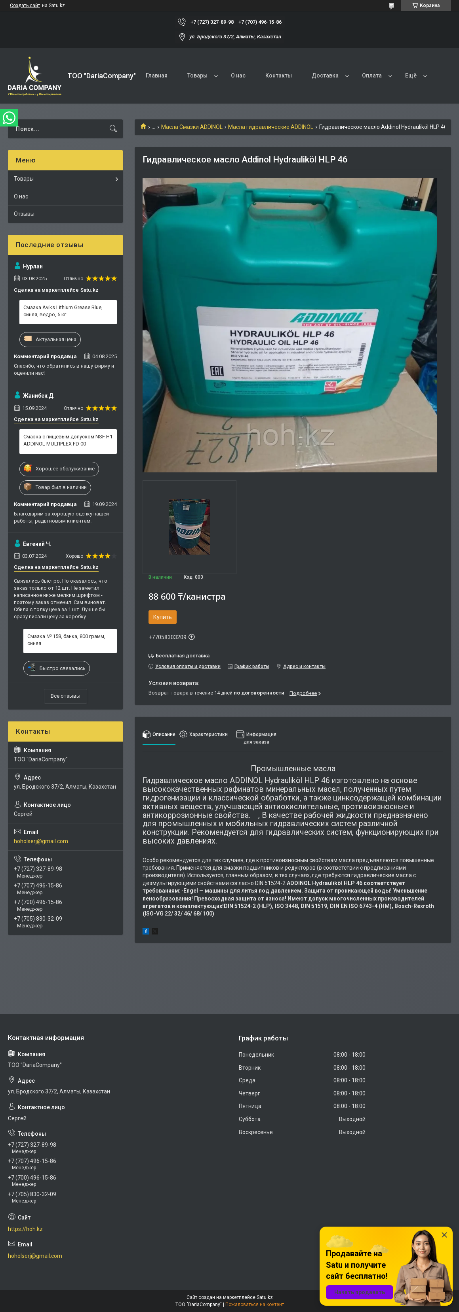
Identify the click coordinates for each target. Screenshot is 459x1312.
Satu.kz (265, 1297)
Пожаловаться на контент (254, 1304)
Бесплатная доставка (183, 656)
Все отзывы (65, 696)
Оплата (372, 75)
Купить (162, 617)
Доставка (325, 75)
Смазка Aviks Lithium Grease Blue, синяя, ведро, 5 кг (63, 310)
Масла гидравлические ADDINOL (270, 127)
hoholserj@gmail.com (41, 841)
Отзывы (24, 214)
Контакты (278, 75)
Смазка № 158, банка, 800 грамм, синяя (66, 639)
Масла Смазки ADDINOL (192, 127)
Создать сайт (25, 5)
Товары (197, 75)
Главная (157, 75)
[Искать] (113, 128)
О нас (238, 75)
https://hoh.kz (25, 1229)
